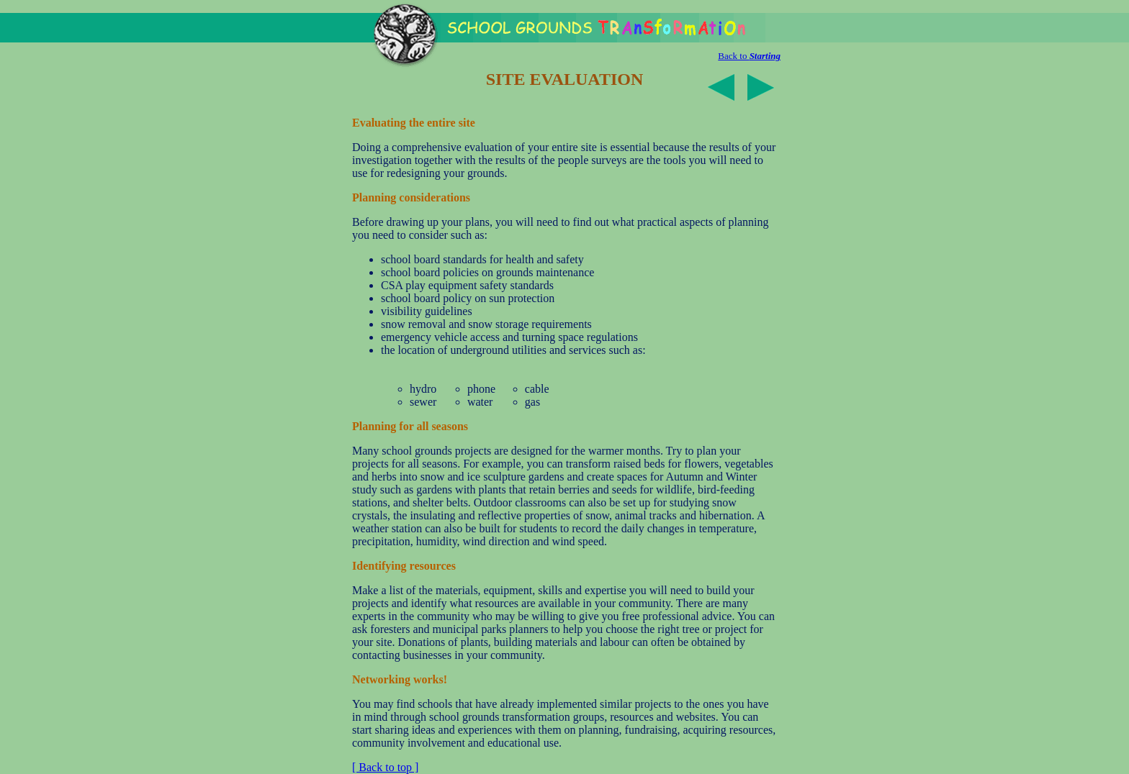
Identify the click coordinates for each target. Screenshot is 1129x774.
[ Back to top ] (385, 767)
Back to (749, 55)
